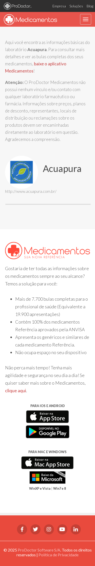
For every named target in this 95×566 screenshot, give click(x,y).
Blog (90, 6)
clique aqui (15, 390)
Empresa (59, 6)
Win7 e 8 (59, 488)
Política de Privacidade (59, 554)
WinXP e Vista (39, 488)
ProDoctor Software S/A (39, 549)
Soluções (76, 6)
